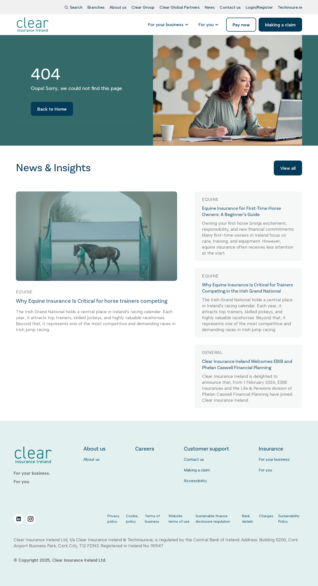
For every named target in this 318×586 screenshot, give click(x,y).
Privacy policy (113, 519)
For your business (274, 459)
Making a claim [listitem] (280, 24)
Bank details (247, 519)
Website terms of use (179, 519)
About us (91, 459)
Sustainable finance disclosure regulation (213, 519)
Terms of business (152, 519)
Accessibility (195, 480)
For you (265, 470)
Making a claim (197, 470)
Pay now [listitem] (241, 24)
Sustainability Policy (288, 519)
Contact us (194, 459)
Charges (266, 516)
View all (288, 168)
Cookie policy (132, 519)
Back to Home (52, 112)
